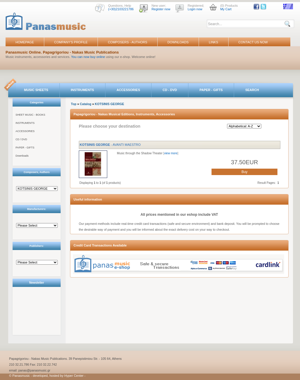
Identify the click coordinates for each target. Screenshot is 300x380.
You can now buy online (88, 57)
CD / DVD (21, 139)
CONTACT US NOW (253, 42)
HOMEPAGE (25, 42)
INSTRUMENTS (82, 90)
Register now (160, 9)
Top (73, 104)
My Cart (226, 9)
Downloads (22, 155)
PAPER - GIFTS (211, 90)
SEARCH (252, 90)
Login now (195, 9)
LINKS (213, 42)
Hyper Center (73, 375)
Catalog (85, 104)
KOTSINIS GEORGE (109, 104)
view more (171, 153)
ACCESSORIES (128, 90)
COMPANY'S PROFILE (71, 42)
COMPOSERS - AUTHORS (127, 42)
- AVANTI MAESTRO (110, 144)
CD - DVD (170, 90)
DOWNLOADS (178, 42)
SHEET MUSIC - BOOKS (30, 114)
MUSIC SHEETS (36, 90)
